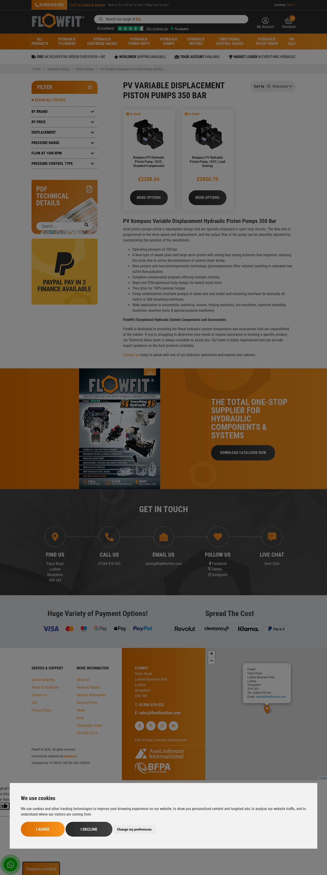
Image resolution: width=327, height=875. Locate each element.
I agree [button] (42, 829)
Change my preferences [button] (134, 829)
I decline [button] (89, 829)
